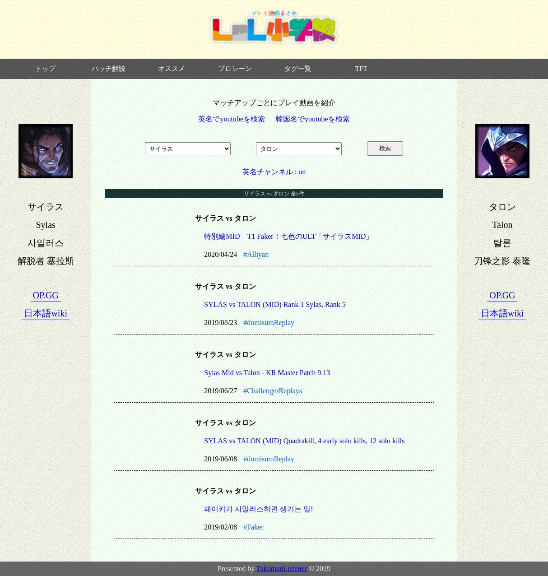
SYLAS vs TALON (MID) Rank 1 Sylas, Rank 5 (275, 304)
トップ (45, 68)
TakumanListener (281, 568)
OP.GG (46, 295)
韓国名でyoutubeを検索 (313, 119)
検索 (385, 148)
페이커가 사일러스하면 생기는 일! (258, 509)
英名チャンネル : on (274, 172)
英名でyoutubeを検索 (231, 119)
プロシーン (235, 68)
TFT (361, 68)
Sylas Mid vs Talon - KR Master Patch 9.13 (267, 372)
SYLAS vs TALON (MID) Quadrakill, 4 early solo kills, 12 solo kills (304, 441)
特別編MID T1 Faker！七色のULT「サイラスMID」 (288, 236)
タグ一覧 (297, 68)
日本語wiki (45, 313)
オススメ (171, 68)
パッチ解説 (108, 68)
